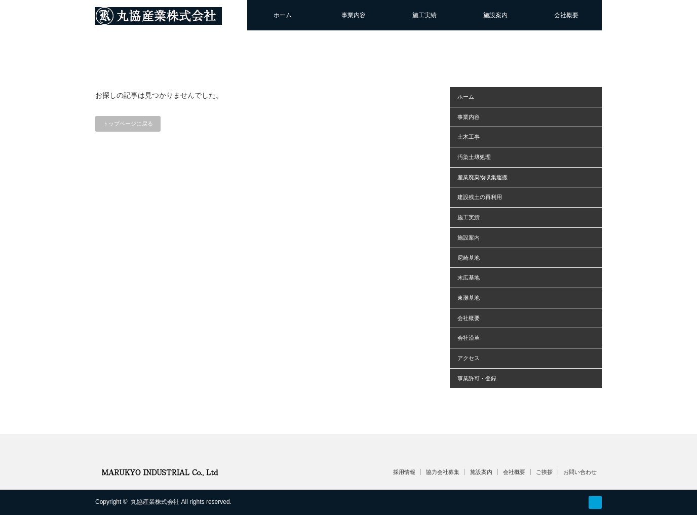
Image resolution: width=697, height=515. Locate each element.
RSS (595, 502)
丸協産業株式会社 (155, 501)
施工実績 (424, 15)
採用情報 (404, 472)
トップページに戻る (128, 124)
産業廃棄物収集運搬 (482, 177)
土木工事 (468, 137)
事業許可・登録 (476, 378)
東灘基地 (468, 298)
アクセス (468, 358)
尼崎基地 (468, 258)
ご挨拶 (544, 472)
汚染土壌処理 (474, 157)
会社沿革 (468, 338)
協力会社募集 (442, 472)
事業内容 (353, 15)
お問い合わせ (580, 472)
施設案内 (495, 15)
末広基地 (468, 277)
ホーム (283, 15)
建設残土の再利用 (479, 197)
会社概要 (566, 15)
